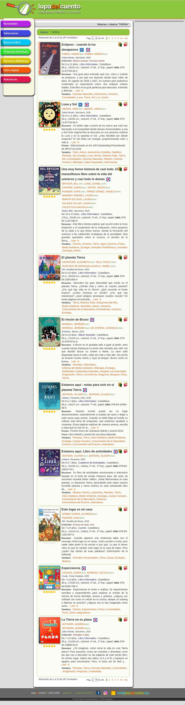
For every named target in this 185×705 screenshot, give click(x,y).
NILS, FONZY (106, 262)
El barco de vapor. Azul (83, 525)
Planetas (66, 155)
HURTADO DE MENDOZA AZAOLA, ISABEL (89, 266)
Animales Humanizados (85, 557)
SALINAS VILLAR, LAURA (79, 203)
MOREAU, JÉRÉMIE (75, 324)
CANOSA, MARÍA (74, 572)
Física (121, 244)
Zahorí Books (68, 58)
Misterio (108, 159)
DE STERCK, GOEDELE (107, 328)
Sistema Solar (110, 155)
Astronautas (110, 162)
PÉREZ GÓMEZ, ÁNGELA (104, 191)
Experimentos (89, 609)
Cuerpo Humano (81, 441)
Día (64, 159)
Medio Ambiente (70, 247)
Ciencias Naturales (83, 94)
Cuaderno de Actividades (91, 462)
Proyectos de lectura (16, 51)
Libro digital (16, 70)
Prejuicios (82, 671)
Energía (82, 155)
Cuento (82, 528)
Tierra (87, 97)
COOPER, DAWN (74, 187)
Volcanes (105, 306)
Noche (97, 155)
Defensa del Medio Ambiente (77, 368)
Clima (72, 612)
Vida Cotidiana (99, 437)
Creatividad (95, 671)
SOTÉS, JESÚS (98, 187)
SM (63, 269)
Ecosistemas (103, 309)
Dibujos (77, 492)
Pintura (86, 492)
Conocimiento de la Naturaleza (78, 309)
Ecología (85, 247)
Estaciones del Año (107, 302)
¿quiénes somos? (84, 693)
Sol (93, 97)
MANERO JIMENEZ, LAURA (80, 195)
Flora (123, 374)
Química (112, 244)
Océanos (116, 309)
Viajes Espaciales (93, 162)
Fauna (65, 378)
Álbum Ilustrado (86, 334)
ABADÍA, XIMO (72, 108)
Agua (103, 244)
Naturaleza (90, 364)
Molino (65, 211)
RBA (71, 211)
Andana (65, 398)
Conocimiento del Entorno (87, 444)
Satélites (116, 152)
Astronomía (100, 94)
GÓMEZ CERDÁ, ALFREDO (79, 514)
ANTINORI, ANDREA (75, 624)
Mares (77, 250)
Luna (80, 97)
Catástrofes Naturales (87, 371)
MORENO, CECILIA (100, 572)
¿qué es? (67, 693)
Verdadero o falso (81, 635)
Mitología (78, 162)
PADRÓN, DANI (73, 517)
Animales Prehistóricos (103, 247)
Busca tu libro (16, 42)
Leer (79, 90)
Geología (67, 250)
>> (121, 38)
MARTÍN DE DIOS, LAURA (79, 199)
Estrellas (106, 152)
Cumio (65, 576)
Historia (118, 159)
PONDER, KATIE (74, 191)
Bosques (115, 374)
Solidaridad (68, 371)
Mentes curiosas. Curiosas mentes (89, 61)
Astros (82, 152)
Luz (98, 97)
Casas (110, 557)
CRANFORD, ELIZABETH (78, 262)
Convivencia (90, 374)
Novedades (16, 24)
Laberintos (96, 492)
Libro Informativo (89, 64)
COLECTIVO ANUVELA (77, 207)
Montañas (86, 306)
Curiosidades (69, 97)
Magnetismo (83, 612)
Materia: (44, 32)
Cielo (75, 152)
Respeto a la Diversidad (113, 371)
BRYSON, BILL (72, 183)
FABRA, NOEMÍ (73, 54)
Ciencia (77, 244)
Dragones (103, 374)
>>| (125, 38)
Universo (113, 94)
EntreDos (66, 331)
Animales (122, 247)
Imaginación (68, 374)
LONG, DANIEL (95, 183)
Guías (105, 97)
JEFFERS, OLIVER (75, 394)
